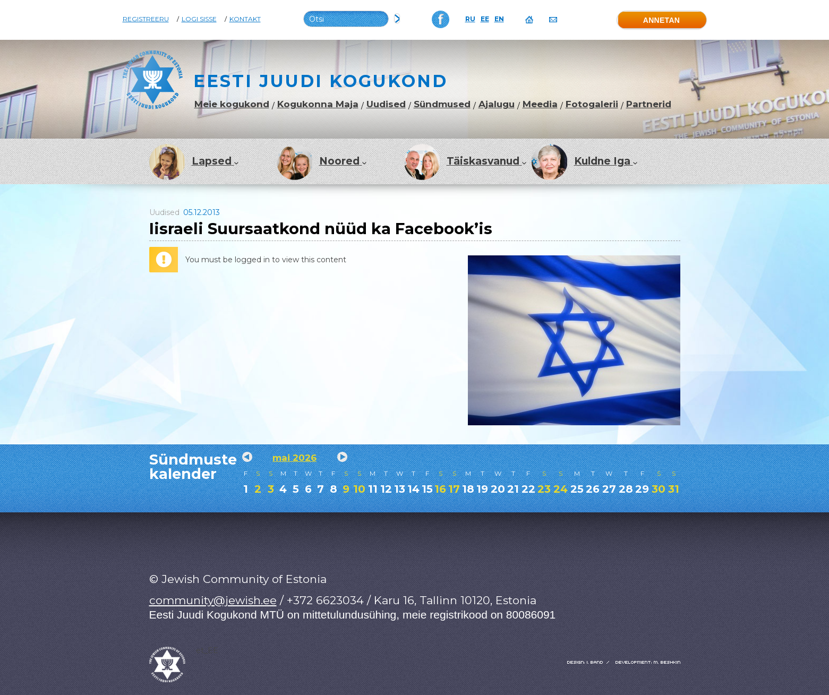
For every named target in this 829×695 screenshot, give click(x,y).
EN (499, 19)
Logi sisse (199, 19)
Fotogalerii (592, 104)
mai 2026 (294, 457)
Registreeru (146, 19)
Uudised (386, 104)
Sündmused (442, 104)
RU (470, 19)
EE (485, 19)
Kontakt (245, 19)
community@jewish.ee (213, 600)
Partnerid (648, 104)
